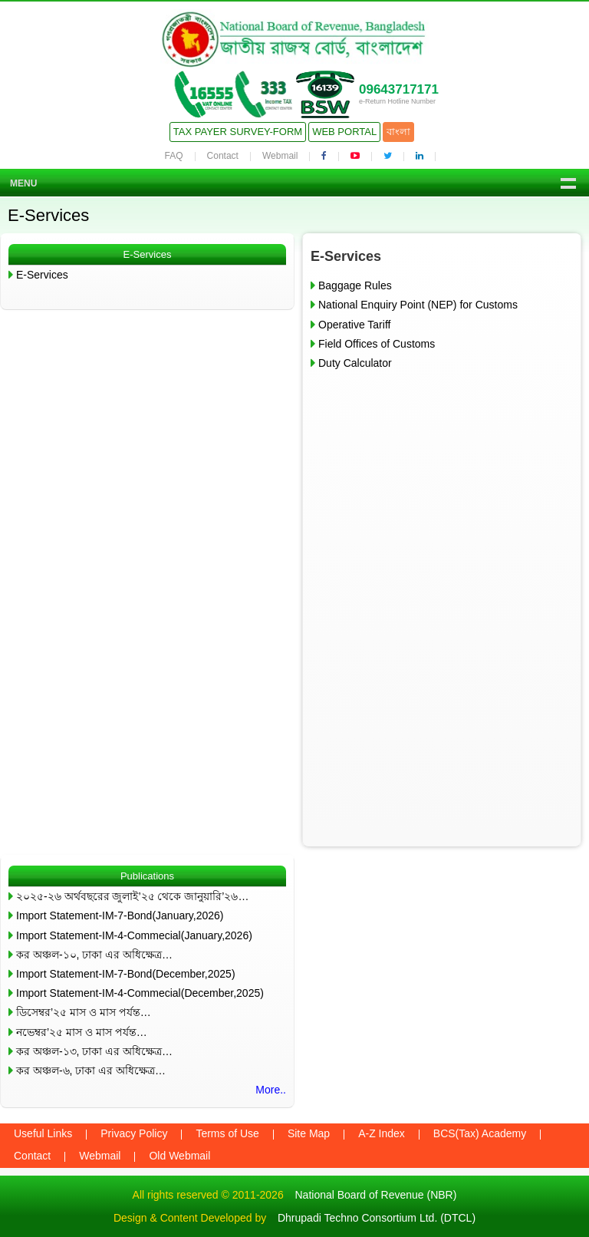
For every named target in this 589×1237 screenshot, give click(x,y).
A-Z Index (381, 1133)
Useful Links (43, 1133)
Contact (223, 155)
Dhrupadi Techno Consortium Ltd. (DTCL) (376, 1218)
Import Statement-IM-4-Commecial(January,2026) (134, 935)
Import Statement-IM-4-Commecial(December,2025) (140, 993)
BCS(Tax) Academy (479, 1133)
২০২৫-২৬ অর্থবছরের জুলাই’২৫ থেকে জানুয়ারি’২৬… (132, 896)
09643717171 (399, 89)
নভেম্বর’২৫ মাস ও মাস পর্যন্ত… (81, 1032)
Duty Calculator (355, 363)
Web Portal (344, 131)
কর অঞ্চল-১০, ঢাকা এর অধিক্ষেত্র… (94, 954)
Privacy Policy (133, 1133)
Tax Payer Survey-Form (237, 131)
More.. (270, 1090)
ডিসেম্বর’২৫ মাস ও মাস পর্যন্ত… (83, 1012)
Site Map (309, 1133)
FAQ (174, 155)
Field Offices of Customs (376, 344)
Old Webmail (179, 1156)
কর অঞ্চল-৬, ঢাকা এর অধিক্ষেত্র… (91, 1070)
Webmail (280, 155)
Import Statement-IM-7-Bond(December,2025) (125, 974)
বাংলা (398, 131)
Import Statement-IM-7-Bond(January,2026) (120, 915)
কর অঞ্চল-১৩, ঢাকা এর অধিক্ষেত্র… (94, 1051)
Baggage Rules (355, 285)
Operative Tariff (354, 324)
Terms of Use (227, 1133)
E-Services (42, 275)
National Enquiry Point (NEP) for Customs (418, 305)
